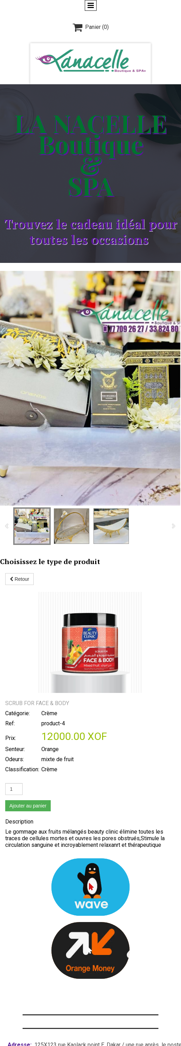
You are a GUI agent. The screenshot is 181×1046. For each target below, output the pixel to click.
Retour (19, 579)
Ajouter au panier (28, 705)
